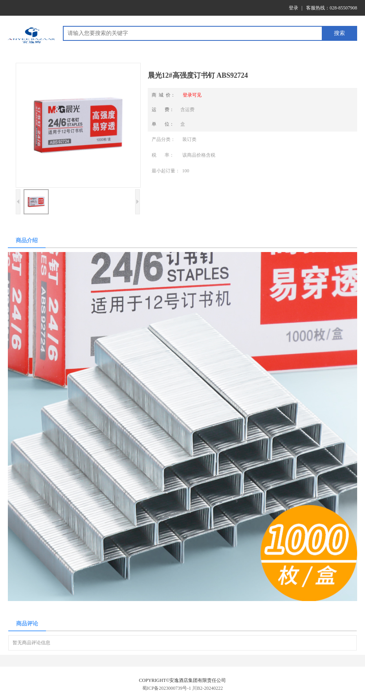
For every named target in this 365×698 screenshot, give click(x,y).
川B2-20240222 (207, 688)
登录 (293, 8)
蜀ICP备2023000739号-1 (166, 688)
